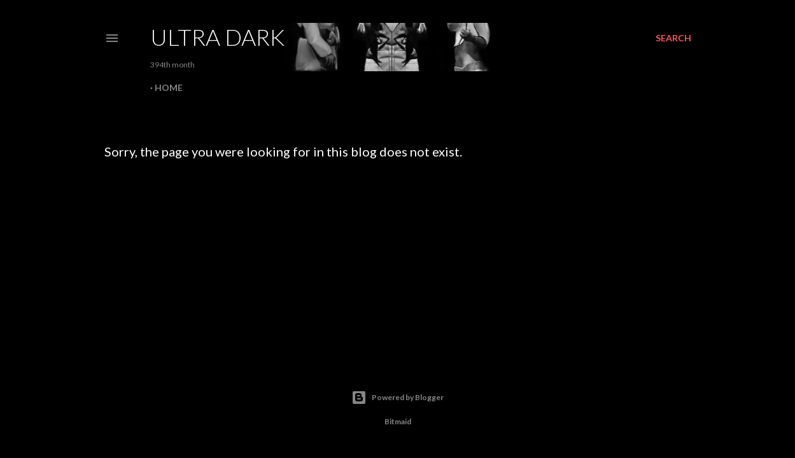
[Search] (673, 38)
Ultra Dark (217, 37)
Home (169, 87)
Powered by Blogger (397, 397)
